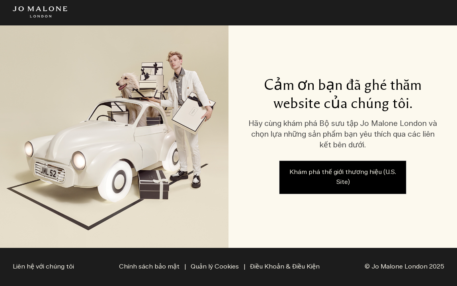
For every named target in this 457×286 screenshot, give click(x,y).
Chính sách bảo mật (149, 267)
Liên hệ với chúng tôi (43, 267)
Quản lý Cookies (215, 267)
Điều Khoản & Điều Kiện (285, 267)
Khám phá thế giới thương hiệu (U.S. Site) (342, 177)
